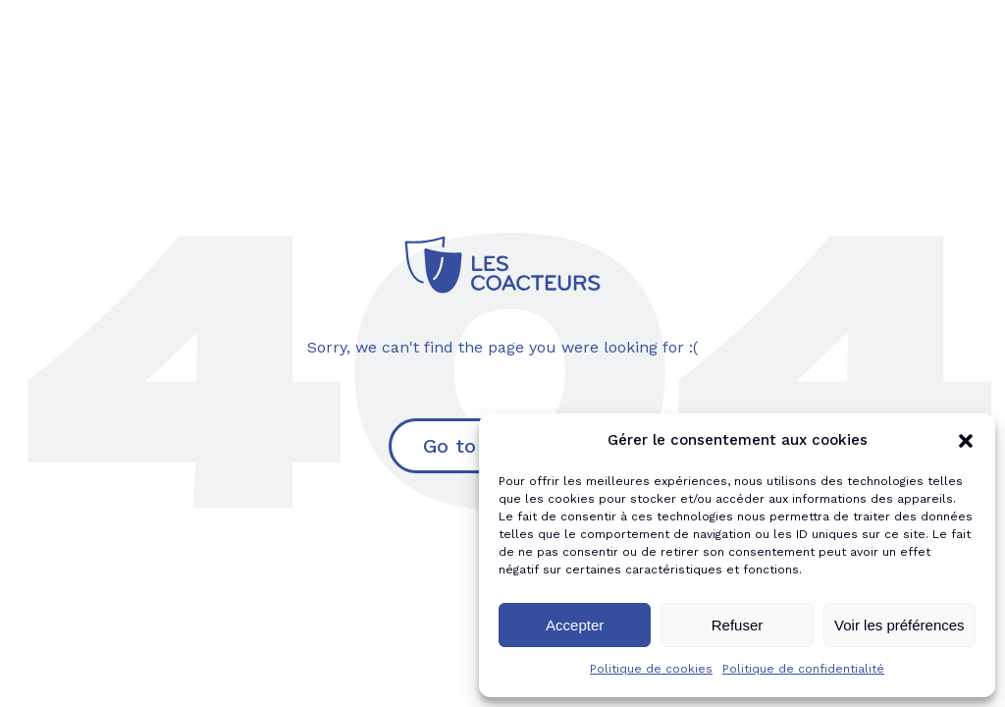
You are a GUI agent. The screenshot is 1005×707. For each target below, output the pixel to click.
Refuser (738, 625)
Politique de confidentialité (803, 669)
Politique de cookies (651, 669)
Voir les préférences (899, 625)
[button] (966, 441)
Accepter (575, 625)
